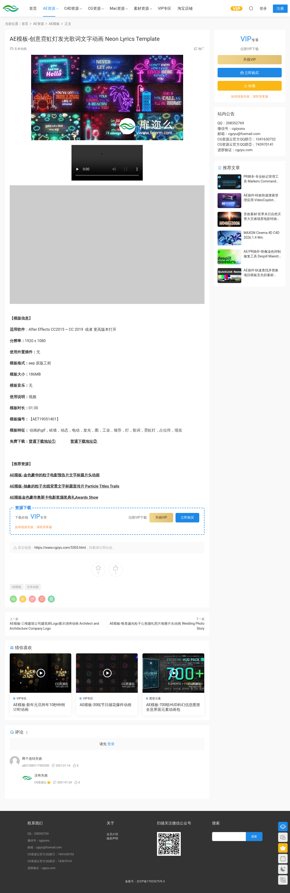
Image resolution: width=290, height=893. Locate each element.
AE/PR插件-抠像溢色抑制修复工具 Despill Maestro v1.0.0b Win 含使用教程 (262, 256)
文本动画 (20, 49)
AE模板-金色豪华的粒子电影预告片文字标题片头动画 (55, 475)
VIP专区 (164, 8)
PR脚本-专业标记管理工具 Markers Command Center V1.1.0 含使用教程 (262, 181)
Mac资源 (117, 8)
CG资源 (94, 8)
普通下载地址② (84, 441)
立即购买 (187, 517)
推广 (201, 49)
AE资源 (49, 8)
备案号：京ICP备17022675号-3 (145, 881)
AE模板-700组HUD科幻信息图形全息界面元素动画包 (173, 707)
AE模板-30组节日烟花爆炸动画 (105, 704)
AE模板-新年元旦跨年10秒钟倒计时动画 (39, 707)
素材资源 (141, 8)
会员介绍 (112, 834)
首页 (33, 8)
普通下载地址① (42, 441)
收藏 (250, 86)
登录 (110, 744)
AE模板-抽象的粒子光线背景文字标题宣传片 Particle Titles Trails (64, 486)
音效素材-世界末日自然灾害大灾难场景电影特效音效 (262, 218)
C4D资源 (71, 8)
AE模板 (16, 587)
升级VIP (161, 517)
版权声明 (112, 838)
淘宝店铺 (185, 8)
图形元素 (155, 698)
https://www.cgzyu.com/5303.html (60, 547)
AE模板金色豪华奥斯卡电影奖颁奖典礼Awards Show (54, 497)
